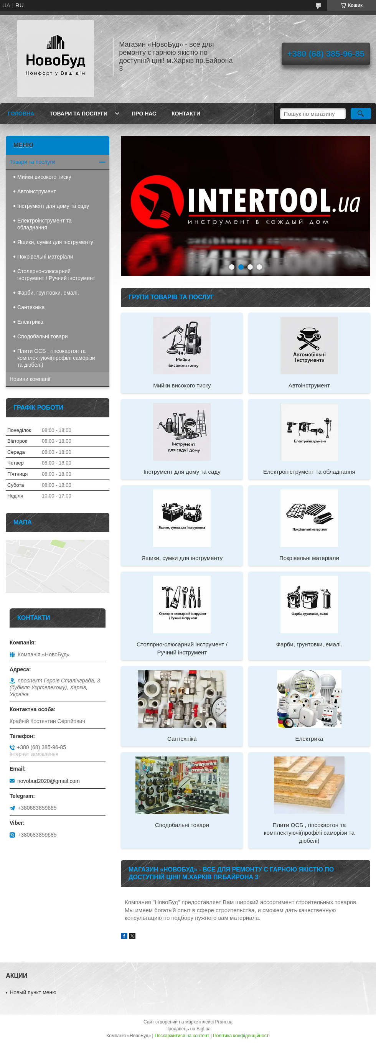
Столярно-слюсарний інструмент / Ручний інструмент (182, 648)
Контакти (186, 113)
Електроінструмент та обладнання (309, 471)
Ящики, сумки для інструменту (182, 558)
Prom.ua (224, 1022)
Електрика (309, 738)
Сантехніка (182, 738)
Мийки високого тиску (182, 385)
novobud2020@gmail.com (48, 781)
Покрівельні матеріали (309, 558)
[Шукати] (361, 113)
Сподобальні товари (182, 825)
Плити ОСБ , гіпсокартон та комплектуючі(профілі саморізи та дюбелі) (309, 833)
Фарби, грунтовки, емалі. (309, 644)
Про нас (144, 113)
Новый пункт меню (33, 992)
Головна (21, 113)
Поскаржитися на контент (182, 1035)
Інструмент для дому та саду (182, 471)
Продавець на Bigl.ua (188, 1028)
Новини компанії (30, 379)
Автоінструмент (309, 385)
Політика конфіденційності (241, 1035)
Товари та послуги (78, 113)
